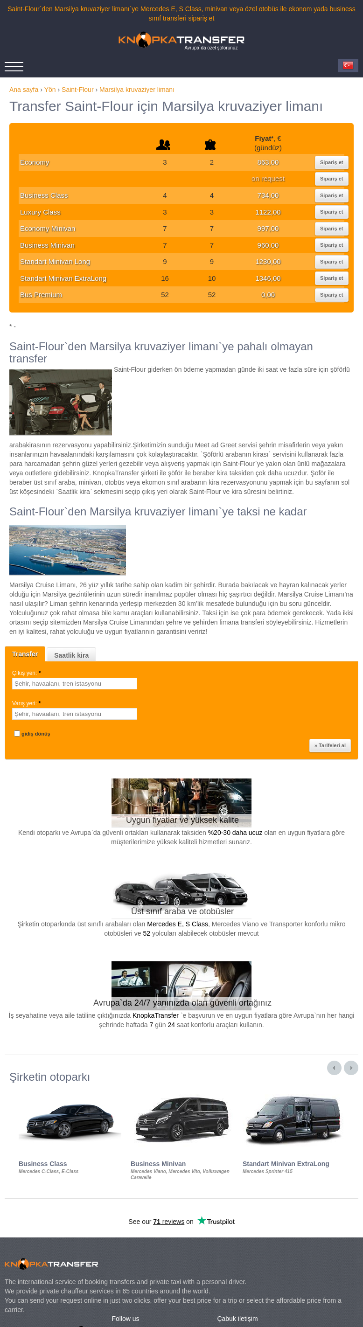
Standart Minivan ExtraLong (63, 278)
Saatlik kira (71, 655)
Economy (34, 162)
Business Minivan (47, 245)
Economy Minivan (47, 228)
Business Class (44, 195)
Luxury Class (40, 212)
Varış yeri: (27, 703)
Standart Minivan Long (55, 261)
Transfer (25, 654)
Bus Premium (41, 295)
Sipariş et (331, 162)
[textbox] (74, 683)
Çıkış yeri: (27, 673)
